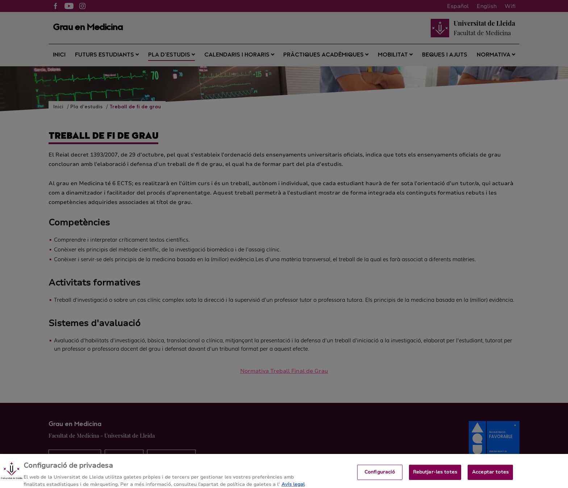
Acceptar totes (490, 477)
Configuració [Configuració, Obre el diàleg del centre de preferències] (379, 477)
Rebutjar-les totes (435, 477)
